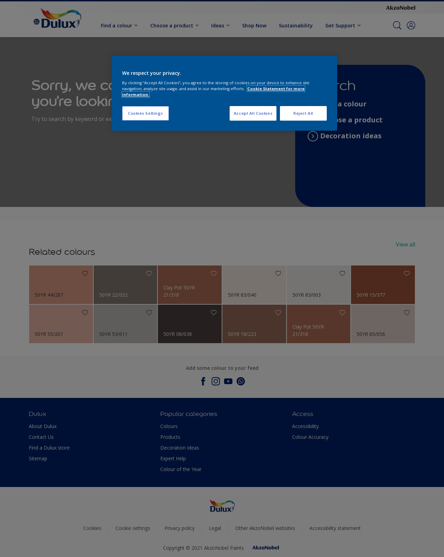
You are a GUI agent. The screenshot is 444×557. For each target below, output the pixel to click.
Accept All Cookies (253, 113)
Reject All (303, 113)
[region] (224, 93)
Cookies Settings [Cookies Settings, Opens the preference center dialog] (145, 113)
